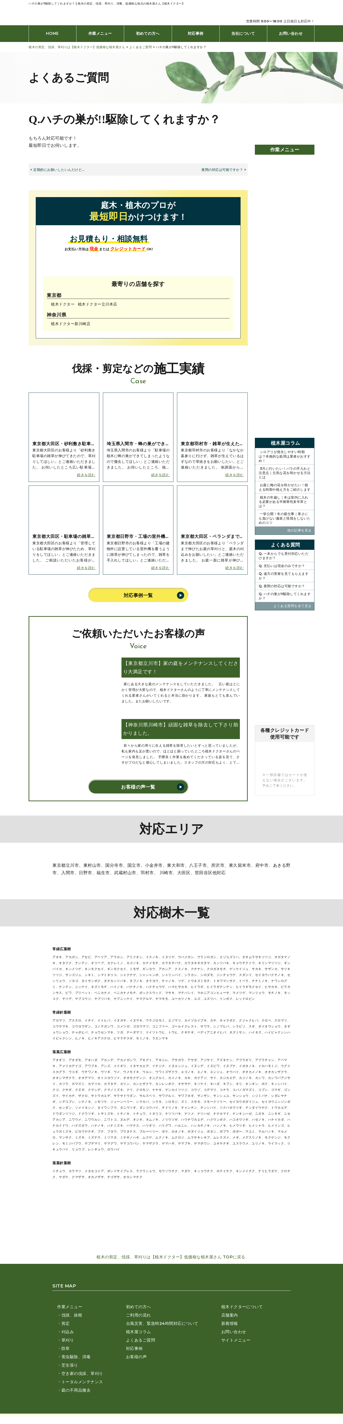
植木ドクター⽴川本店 (97, 304)
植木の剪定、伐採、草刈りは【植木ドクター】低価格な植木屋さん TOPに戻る (171, 1257)
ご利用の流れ (138, 1315)
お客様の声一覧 (138, 787)
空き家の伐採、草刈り (82, 1373)
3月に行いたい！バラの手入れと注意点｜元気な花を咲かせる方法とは (285, 472)
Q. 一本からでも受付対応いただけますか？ (283, 555)
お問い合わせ (291, 33)
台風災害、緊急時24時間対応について (162, 1323)
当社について (243, 33)
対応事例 (195, 33)
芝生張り (69, 1365)
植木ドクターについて (242, 1306)
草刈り (67, 1340)
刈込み (67, 1331)
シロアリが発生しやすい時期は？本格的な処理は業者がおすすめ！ (285, 456)
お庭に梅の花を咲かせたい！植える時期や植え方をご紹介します (285, 487)
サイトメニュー (236, 1340)
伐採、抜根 (71, 1315)
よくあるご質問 (140, 1340)
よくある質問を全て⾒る (293, 606)
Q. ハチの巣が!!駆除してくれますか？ (285, 596)
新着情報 (229, 1323)
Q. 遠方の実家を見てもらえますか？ (283, 576)
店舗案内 (229, 1315)
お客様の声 (136, 1356)
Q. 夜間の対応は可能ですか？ (282, 586)
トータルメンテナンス (82, 1381)
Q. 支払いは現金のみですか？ (282, 566)
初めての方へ (148, 33)
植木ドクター (63, 304)
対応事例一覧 (138, 595)
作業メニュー (100, 33)
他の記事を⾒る (300, 530)
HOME (52, 33)
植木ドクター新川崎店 (70, 323)
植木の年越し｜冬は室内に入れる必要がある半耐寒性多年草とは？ (283, 501)
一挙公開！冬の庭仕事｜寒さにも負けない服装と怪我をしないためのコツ (285, 518)
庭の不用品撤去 (76, 1390)
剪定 (65, 1323)
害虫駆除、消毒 (76, 1356)
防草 (65, 1348)
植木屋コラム (138, 1331)
